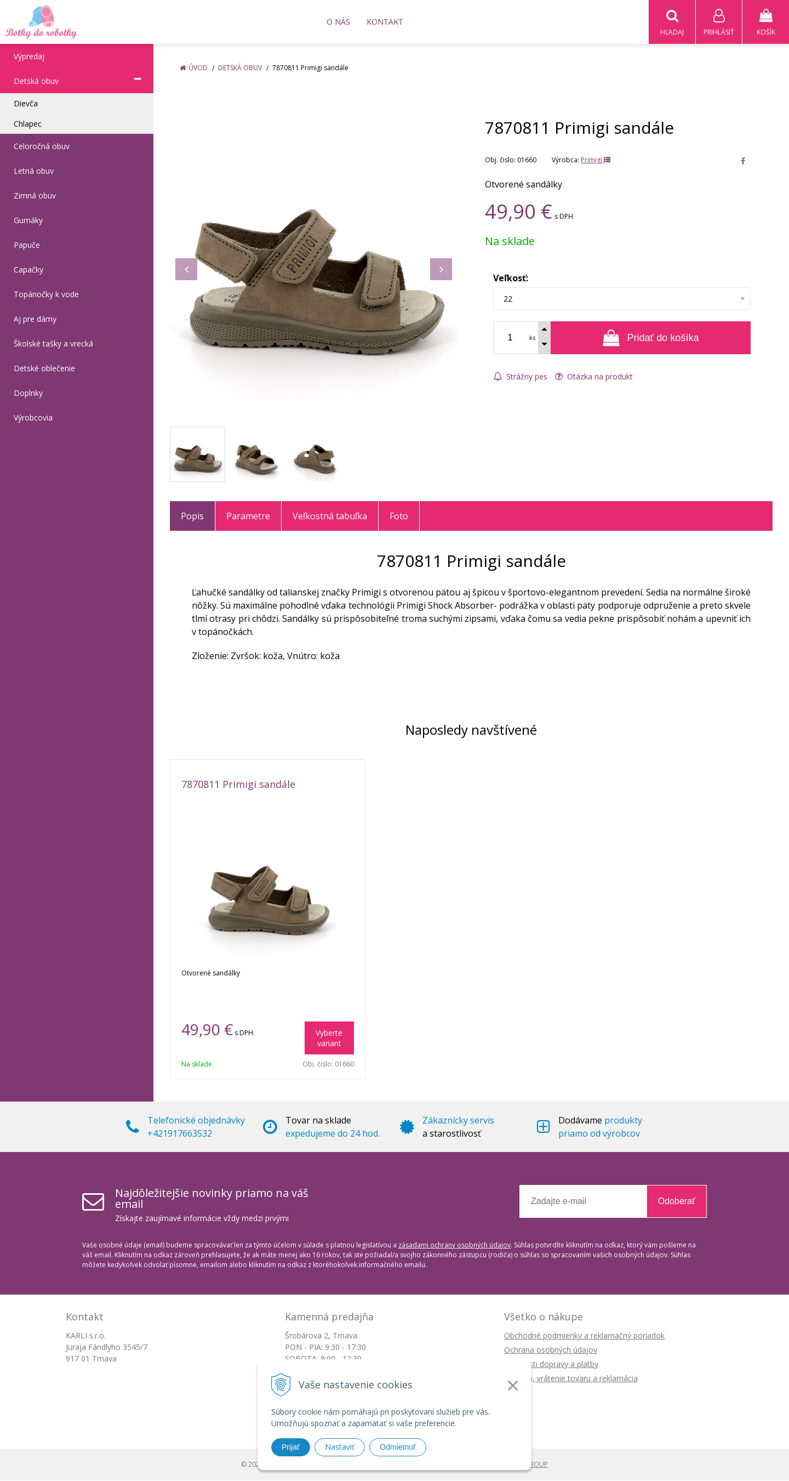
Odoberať (676, 1201)
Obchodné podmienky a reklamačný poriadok (584, 1336)
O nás (338, 21)
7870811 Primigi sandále (238, 784)
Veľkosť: (510, 279)
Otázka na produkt (594, 377)
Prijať (291, 1447)
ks (532, 338)
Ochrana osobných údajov (550, 1350)
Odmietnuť (398, 1447)
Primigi (595, 160)
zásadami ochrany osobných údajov (454, 1245)
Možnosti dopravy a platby (551, 1364)
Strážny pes (520, 377)
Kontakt (385, 21)
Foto (399, 516)
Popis (192, 516)
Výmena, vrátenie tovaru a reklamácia (571, 1379)
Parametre (248, 516)
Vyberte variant (329, 1038)
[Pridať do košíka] (651, 338)
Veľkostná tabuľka (330, 516)
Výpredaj (29, 57)
